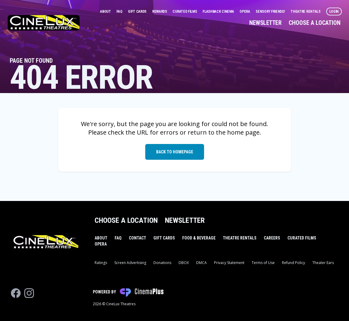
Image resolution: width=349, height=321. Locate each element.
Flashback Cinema (219, 11)
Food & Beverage (199, 238)
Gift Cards (137, 11)
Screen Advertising (130, 262)
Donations (162, 262)
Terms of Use (263, 262)
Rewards (160, 11)
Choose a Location (315, 22)
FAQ (119, 11)
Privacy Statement (229, 262)
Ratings (101, 262)
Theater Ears (323, 262)
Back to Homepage (174, 151)
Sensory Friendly (271, 11)
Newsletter (265, 22)
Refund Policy (293, 262)
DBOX (184, 262)
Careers (272, 238)
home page (243, 132)
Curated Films (185, 11)
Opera (245, 11)
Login (334, 11)
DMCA (201, 262)
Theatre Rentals (305, 11)
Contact (137, 238)
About (106, 11)
